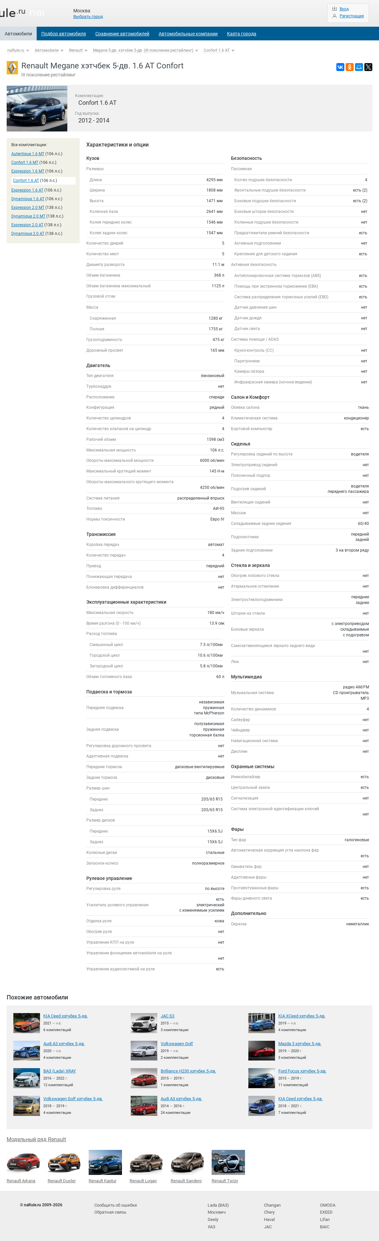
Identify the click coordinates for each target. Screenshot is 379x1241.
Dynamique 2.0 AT (27, 233)
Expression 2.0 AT (27, 225)
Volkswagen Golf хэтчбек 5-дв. (71, 1098)
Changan (272, 1204)
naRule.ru (15, 50)
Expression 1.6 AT (27, 190)
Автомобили (18, 33)
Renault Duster (64, 1166)
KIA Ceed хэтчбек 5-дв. (64, 1015)
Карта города (241, 33)
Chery (269, 1210)
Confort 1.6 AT (217, 50)
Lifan (324, 1217)
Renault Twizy (228, 1166)
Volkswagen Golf (176, 1043)
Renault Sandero (187, 1166)
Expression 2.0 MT (27, 207)
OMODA (327, 1204)
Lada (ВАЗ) (218, 1204)
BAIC (324, 1224)
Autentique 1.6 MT (27, 153)
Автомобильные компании (188, 33)
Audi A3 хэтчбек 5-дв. (63, 1043)
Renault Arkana (23, 1166)
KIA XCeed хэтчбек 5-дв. (300, 1015)
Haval (269, 1217)
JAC (268, 1224)
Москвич (216, 1210)
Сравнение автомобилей (122, 33)
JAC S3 (167, 1015)
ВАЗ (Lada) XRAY (58, 1070)
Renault (76, 50)
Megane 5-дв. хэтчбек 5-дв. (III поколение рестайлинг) (143, 50)
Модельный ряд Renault (36, 1139)
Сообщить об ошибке (114, 1204)
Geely (212, 1217)
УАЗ (211, 1224)
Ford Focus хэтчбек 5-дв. (301, 1070)
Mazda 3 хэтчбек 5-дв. (299, 1043)
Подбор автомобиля (63, 33)
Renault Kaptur (105, 1166)
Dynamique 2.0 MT (28, 216)
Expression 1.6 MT (27, 171)
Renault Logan (146, 1166)
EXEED (326, 1210)
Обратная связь (109, 1210)
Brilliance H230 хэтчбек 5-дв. (187, 1070)
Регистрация (352, 16)
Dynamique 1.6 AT (27, 199)
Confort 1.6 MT (24, 162)
